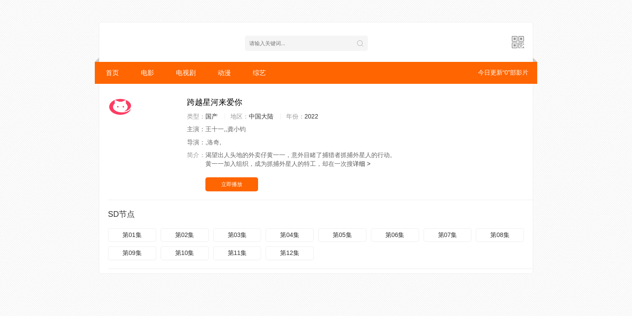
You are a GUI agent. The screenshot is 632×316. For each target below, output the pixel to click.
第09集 (132, 252)
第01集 (132, 234)
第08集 (500, 234)
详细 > (361, 163)
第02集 (184, 234)
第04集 (289, 234)
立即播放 (231, 184)
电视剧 (186, 72)
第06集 (395, 234)
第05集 (342, 234)
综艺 (259, 72)
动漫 (224, 72)
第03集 (237, 234)
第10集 (184, 252)
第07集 (447, 234)
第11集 (237, 252)
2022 (311, 116)
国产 (211, 116)
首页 (112, 72)
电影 (147, 72)
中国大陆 (261, 116)
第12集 (289, 252)
